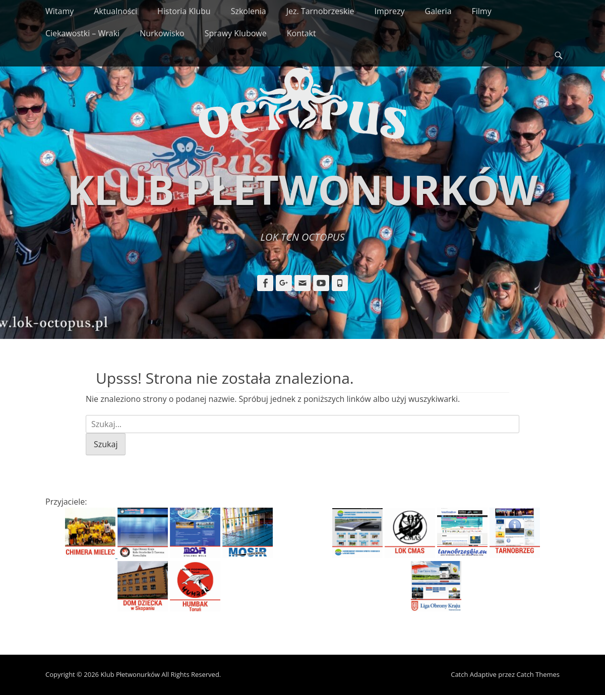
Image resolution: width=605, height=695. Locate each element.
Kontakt (301, 33)
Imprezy (389, 11)
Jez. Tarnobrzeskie (320, 11)
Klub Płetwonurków (302, 189)
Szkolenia (248, 11)
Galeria (438, 11)
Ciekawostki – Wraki (82, 33)
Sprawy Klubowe (236, 33)
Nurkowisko (162, 33)
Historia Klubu (184, 11)
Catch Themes (538, 674)
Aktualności (115, 11)
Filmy (482, 11)
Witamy (59, 11)
